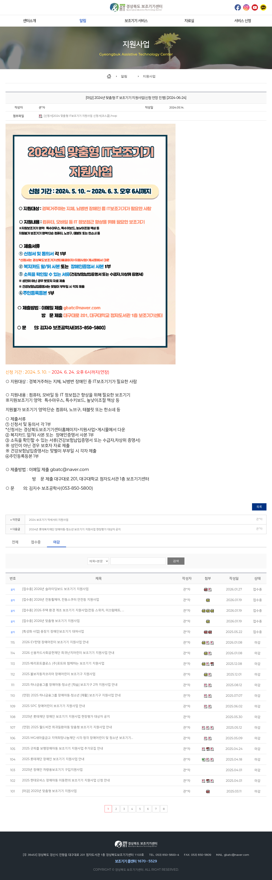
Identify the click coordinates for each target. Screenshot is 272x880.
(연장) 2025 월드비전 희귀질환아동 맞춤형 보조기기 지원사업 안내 (67, 727)
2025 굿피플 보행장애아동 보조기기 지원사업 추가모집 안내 (62, 748)
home (111, 76)
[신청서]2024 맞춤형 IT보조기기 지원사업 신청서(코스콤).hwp (78, 116)
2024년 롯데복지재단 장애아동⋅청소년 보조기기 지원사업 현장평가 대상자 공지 (75, 529)
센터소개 (29, 20)
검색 (176, 561)
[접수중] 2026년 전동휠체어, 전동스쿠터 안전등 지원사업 (60, 599)
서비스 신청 (242, 20)
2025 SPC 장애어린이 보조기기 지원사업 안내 (53, 706)
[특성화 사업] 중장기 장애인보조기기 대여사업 (53, 631)
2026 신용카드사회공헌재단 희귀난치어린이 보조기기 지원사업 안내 (68, 652)
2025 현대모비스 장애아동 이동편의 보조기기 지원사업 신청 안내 (66, 780)
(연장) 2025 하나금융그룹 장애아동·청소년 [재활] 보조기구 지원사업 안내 (71, 695)
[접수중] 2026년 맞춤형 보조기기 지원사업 (51, 621)
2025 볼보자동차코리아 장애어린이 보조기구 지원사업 (58, 674)
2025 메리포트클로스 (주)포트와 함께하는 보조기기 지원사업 (63, 663)
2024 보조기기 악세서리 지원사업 (49, 519)
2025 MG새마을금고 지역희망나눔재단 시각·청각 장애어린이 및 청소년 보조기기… (77, 737)
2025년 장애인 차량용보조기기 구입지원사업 (52, 769)
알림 (82, 20)
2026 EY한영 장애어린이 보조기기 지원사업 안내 (55, 642)
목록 (259, 507)
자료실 (189, 20)
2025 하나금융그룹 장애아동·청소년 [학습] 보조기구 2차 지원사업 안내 (70, 684)
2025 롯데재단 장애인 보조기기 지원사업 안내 (53, 759)
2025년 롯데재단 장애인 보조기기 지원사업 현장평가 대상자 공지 (66, 716)
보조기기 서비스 (136, 20)
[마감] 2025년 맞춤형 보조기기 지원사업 (49, 791)
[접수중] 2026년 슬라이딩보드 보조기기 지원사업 (55, 589)
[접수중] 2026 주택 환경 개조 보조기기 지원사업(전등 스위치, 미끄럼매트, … (73, 610)
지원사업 (149, 76)
